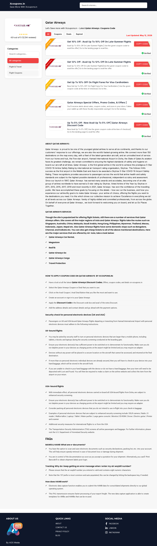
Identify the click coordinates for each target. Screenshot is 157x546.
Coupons (58, 34)
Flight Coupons (15, 73)
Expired (79, 34)
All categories (15, 61)
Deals (68, 34)
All (48, 34)
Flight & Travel (15, 67)
